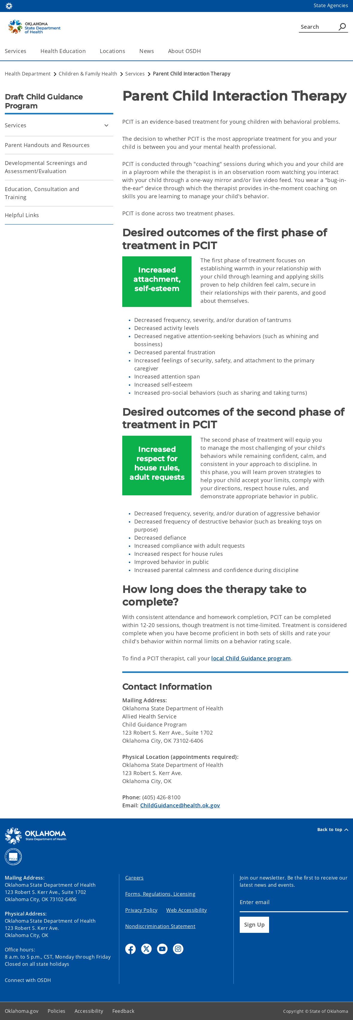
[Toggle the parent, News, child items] (156, 51)
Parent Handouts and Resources (47, 145)
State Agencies (331, 5)
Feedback (123, 1011)
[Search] (323, 27)
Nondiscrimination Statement (160, 926)
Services (15, 125)
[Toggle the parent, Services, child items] (28, 51)
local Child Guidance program (251, 658)
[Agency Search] (342, 27)
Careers (134, 877)
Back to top (332, 829)
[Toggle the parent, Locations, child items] (127, 51)
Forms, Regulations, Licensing (160, 894)
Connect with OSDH (28, 980)
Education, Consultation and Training (42, 193)
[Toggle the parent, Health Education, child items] (88, 51)
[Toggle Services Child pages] (106, 125)
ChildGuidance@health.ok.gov (180, 805)
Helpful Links (22, 215)
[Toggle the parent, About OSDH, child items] (203, 51)
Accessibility (89, 1011)
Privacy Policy (141, 910)
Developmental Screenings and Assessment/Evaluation (46, 167)
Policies (57, 1011)
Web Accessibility (186, 910)
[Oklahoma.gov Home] (9, 5)
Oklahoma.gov (22, 1011)
